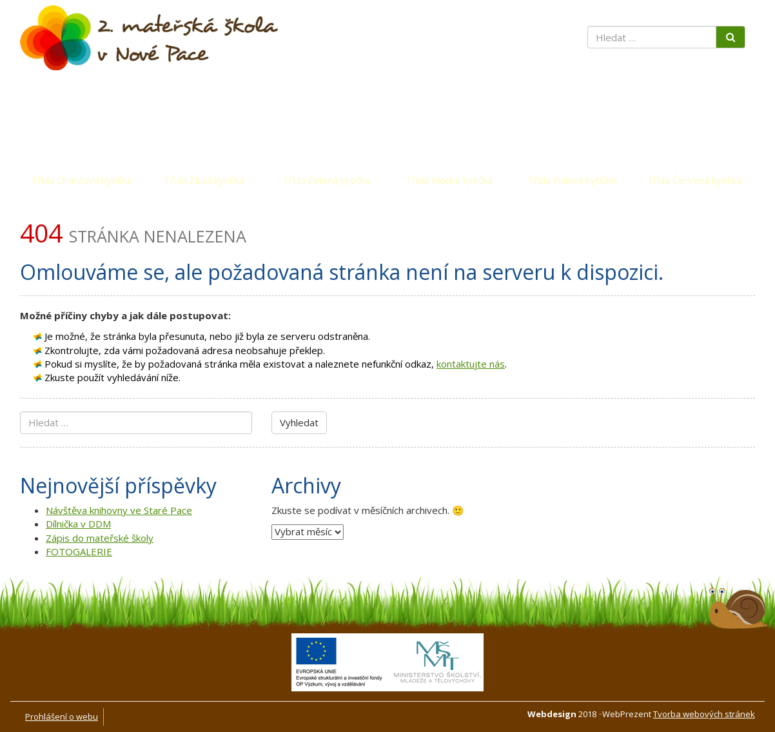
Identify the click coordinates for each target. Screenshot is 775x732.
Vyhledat (299, 422)
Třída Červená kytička (694, 179)
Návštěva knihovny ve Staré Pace (119, 510)
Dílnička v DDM (78, 523)
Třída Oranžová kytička (81, 179)
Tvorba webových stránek (704, 714)
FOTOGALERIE (79, 551)
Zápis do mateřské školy (99, 537)
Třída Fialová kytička (571, 179)
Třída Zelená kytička (326, 179)
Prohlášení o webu (61, 716)
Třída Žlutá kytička (204, 179)
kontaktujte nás (471, 363)
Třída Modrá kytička (449, 179)
